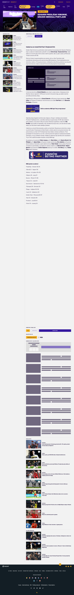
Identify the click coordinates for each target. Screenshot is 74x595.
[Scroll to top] (60, 564)
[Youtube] (40, 588)
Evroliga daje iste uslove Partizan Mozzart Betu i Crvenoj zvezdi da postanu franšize (56, 556)
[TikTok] (43, 588)
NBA (40, 570)
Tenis (60, 570)
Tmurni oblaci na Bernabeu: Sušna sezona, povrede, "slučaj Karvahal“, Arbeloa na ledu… (17, 84)
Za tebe (10, 570)
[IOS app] (68, 566)
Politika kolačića (44, 585)
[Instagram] (31, 588)
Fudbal (14, 35)
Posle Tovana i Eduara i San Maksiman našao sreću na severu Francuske (18, 58)
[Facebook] (37, 588)
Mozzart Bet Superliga (28, 570)
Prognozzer (60, 2)
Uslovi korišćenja (25, 585)
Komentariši (38, 36)
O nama (19, 585)
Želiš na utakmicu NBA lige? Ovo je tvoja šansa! (53, 108)
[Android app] (66, 566)
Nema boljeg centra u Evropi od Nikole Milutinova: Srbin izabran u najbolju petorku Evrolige (17, 71)
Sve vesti (20, 570)
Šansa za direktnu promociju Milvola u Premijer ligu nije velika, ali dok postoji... (18, 38)
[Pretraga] (54, 2)
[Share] (28, 330)
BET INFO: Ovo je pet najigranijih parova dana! (17, 45)
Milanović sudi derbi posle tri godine (49, 514)
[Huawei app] (71, 566)
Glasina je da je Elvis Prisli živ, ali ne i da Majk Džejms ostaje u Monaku (17, 90)
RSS (31, 585)
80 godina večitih (49, 570)
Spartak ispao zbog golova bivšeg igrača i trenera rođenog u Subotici (17, 51)
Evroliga (36, 570)
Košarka (15, 67)
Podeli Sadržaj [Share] (43, 11)
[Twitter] (34, 588)
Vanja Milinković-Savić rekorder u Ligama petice (52, 524)
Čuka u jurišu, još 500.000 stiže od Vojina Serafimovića (17, 64)
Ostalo (64, 570)
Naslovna (15, 570)
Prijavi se (68, 2)
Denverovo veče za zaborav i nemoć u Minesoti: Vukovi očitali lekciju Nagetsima (56, 546)
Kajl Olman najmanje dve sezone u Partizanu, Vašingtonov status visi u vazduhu (56, 536)
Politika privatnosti (36, 585)
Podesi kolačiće (51, 585)
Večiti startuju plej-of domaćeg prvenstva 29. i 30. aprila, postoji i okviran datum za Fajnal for (18, 77)
